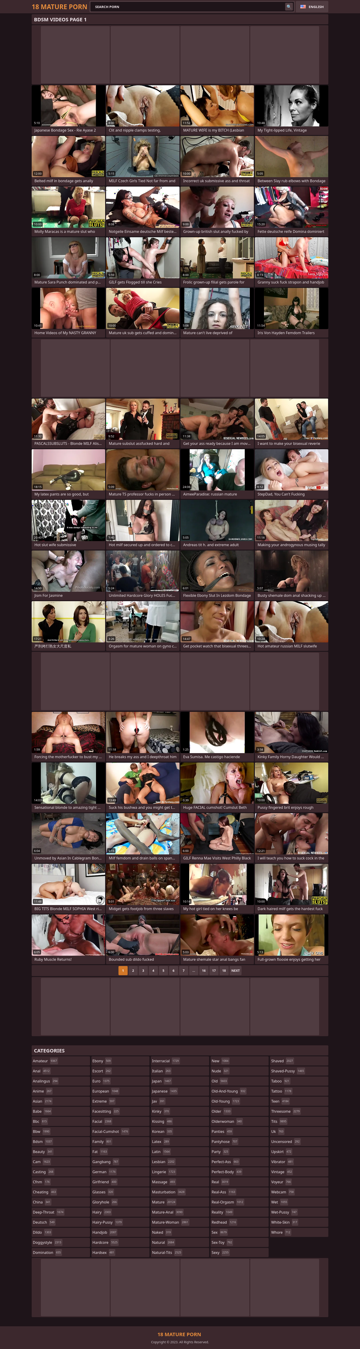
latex (161, 1141)
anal (42, 1071)
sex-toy (222, 1242)
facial (102, 1121)
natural (163, 1242)
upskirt (281, 1151)
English (316, 6)
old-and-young (229, 1091)
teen (280, 1101)
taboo (280, 1081)
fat (100, 1151)
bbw (42, 1131)
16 (204, 970)
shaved (282, 1060)
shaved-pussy (288, 1071)
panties (222, 1131)
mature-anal (167, 1212)
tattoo (281, 1091)
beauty (43, 1151)
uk (277, 1131)
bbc (40, 1121)
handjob (105, 1232)
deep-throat (49, 1212)
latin (161, 1151)
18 (224, 970)
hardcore (106, 1242)
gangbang (106, 1161)
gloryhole (105, 1202)
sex (220, 1232)
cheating (45, 1192)
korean (162, 1131)
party (220, 1151)
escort (102, 1071)
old (220, 1081)
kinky (161, 1111)
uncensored (286, 1141)
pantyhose (225, 1141)
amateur (45, 1060)
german (105, 1171)
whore (281, 1232)
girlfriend (105, 1181)
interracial (166, 1060)
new (221, 1060)
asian (43, 1101)
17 (214, 970)
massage (164, 1181)
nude (221, 1071)
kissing (162, 1121)
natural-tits (167, 1252)
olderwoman (227, 1121)
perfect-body (227, 1171)
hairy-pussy (108, 1222)
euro (102, 1081)
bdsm (43, 1141)
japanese (165, 1091)
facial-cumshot (111, 1131)
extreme (104, 1101)
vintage (282, 1171)
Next (235, 970)
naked (162, 1232)
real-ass (224, 1192)
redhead (224, 1222)
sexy (221, 1252)
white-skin (284, 1222)
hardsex (104, 1252)
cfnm (42, 1181)
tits (279, 1121)
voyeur (281, 1181)
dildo (42, 1232)
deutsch (44, 1222)
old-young (226, 1101)
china (42, 1202)
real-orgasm (228, 1202)
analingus (46, 1081)
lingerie (164, 1171)
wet (279, 1202)
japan (162, 1081)
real (220, 1181)
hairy (102, 1212)
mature (164, 1202)
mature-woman (170, 1222)
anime (43, 1091)
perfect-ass (226, 1161)
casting (43, 1171)
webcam (283, 1192)
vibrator (282, 1161)
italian (162, 1071)
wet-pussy (284, 1212)
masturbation (169, 1192)
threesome (286, 1111)
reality (222, 1212)
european (106, 1091)
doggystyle (47, 1242)
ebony (102, 1060)
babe (42, 1111)
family (102, 1141)
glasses (103, 1192)
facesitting (106, 1111)
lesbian (164, 1161)
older (222, 1111)
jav (159, 1101)
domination (47, 1252)
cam (42, 1161)
